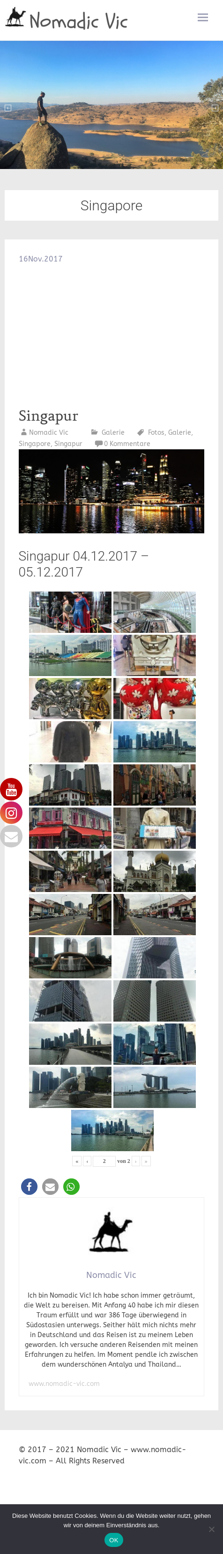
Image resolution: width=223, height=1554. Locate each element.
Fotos (156, 433)
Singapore (35, 444)
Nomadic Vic (79, 21)
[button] (29, 1186)
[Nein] (211, 1529)
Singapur (48, 416)
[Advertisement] (112, 335)
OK (113, 1540)
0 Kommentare (127, 444)
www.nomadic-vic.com (64, 1384)
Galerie (113, 433)
